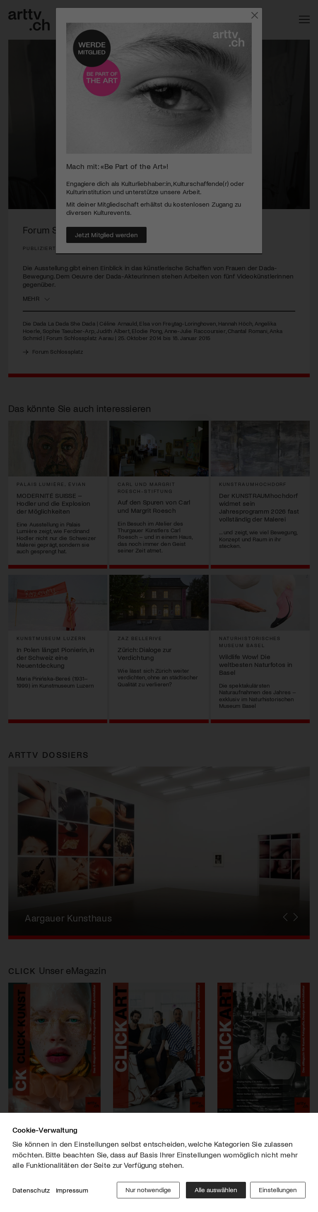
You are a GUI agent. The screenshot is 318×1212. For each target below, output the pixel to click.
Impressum (72, 1191)
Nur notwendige (146, 1191)
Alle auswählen (214, 1191)
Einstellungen (278, 1191)
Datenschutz (31, 1191)
